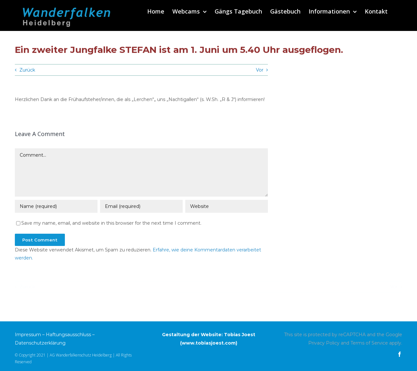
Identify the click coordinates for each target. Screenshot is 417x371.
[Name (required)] (56, 206)
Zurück (27, 70)
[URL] (226, 206)
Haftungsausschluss (68, 334)
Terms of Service (369, 343)
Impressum (28, 334)
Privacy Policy (324, 343)
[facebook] (399, 354)
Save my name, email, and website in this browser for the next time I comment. (111, 224)
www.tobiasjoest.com (209, 343)
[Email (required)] (141, 206)
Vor (259, 70)
